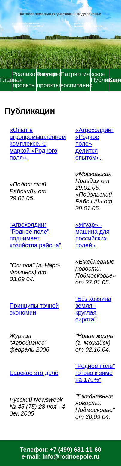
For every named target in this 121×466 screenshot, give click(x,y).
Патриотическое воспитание (75, 79)
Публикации (100, 79)
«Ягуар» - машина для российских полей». (92, 235)
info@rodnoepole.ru (71, 456)
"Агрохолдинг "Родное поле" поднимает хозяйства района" (35, 235)
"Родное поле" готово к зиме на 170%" (95, 373)
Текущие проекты (48, 79)
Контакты (115, 79)
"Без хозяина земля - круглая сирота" (93, 309)
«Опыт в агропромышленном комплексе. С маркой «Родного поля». (38, 144)
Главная (6, 79)
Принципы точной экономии (34, 309)
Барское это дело (34, 373)
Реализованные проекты (24, 79)
